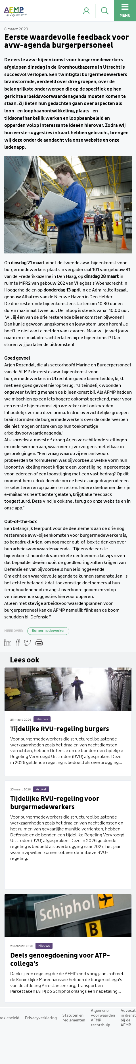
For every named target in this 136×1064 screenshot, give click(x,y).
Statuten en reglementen (73, 1017)
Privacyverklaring (41, 1018)
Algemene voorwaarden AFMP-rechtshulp (103, 1018)
